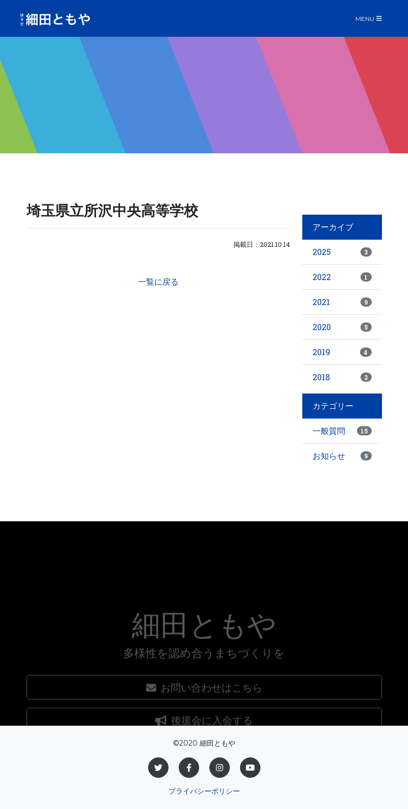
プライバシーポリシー (204, 791)
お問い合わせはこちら (204, 714)
